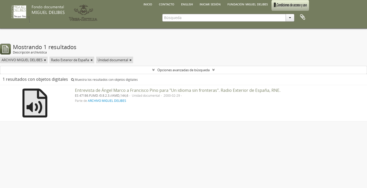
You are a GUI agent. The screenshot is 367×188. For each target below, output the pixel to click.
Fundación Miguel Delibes (247, 4)
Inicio (147, 4)
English (187, 4)
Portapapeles (302, 17)
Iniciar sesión (210, 4)
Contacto (166, 4)
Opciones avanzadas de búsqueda (183, 70)
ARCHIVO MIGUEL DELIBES (107, 101)
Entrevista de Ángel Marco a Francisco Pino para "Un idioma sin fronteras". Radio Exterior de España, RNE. (177, 90)
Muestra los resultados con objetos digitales (104, 79)
